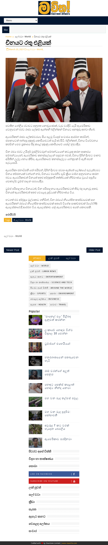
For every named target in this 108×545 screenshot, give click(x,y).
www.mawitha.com (69, 543)
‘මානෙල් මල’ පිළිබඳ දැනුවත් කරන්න (58, 318)
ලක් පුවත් (54, 258)
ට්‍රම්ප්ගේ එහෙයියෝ (57, 343)
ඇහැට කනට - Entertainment (46, 277)
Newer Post (12, 250)
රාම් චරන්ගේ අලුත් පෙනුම (57, 372)
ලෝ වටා (71, 258)
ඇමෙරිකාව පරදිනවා (58, 439)
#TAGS (37, 258)
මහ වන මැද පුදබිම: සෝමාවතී (58, 413)
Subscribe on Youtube (54, 481)
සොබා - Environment (62, 293)
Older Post (94, 250)
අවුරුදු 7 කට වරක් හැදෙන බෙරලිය (57, 427)
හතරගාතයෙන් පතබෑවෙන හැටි (62, 359)
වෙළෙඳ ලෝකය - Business (44, 299)
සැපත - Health (38, 304)
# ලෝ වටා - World (22, 219)
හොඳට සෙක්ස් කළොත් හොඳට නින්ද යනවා (59, 386)
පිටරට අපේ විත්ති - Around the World (51, 288)
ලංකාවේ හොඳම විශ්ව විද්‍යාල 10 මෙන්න (59, 331)
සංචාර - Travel (58, 304)
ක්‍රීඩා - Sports (38, 293)
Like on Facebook (54, 474)
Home (9, 36)
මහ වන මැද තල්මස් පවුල (62, 398)
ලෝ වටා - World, (35, 49)
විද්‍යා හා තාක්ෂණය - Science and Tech (51, 282)
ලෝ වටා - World (23, 36)
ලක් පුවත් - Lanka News (43, 271)
